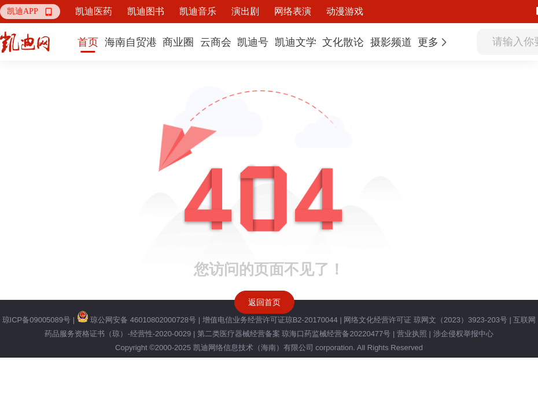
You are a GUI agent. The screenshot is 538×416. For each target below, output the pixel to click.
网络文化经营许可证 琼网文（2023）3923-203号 (425, 319)
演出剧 (245, 11)
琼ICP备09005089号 (36, 319)
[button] (30, 11)
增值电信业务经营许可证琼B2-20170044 (270, 319)
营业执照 (412, 333)
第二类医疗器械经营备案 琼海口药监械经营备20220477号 (293, 333)
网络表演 (292, 11)
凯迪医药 (93, 11)
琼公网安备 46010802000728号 (136, 319)
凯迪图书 (145, 11)
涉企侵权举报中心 (463, 333)
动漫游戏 (344, 11)
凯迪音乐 (197, 11)
